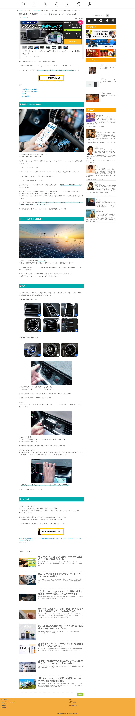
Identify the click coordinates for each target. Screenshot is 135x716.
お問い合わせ (72, 702)
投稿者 (89, 6)
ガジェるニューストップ (24, 10)
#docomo (48, 538)
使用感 (24, 93)
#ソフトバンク (57, 538)
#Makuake (21, 540)
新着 (79, 6)
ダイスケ (26, 17)
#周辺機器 (29, 538)
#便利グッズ (27, 540)
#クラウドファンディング (74, 538)
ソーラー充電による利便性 (29, 91)
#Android (44, 538)
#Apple (20, 538)
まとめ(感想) (25, 96)
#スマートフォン (37, 538)
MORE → (80, 694)
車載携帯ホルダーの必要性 (29, 89)
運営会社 (4, 705)
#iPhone (24, 538)
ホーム (23, 6)
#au (52, 538)
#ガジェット (64, 538)
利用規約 (4, 707)
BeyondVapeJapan (73, 705)
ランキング (67, 6)
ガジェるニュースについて (8, 702)
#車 (32, 540)
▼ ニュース (36, 10)
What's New (4, 703)
